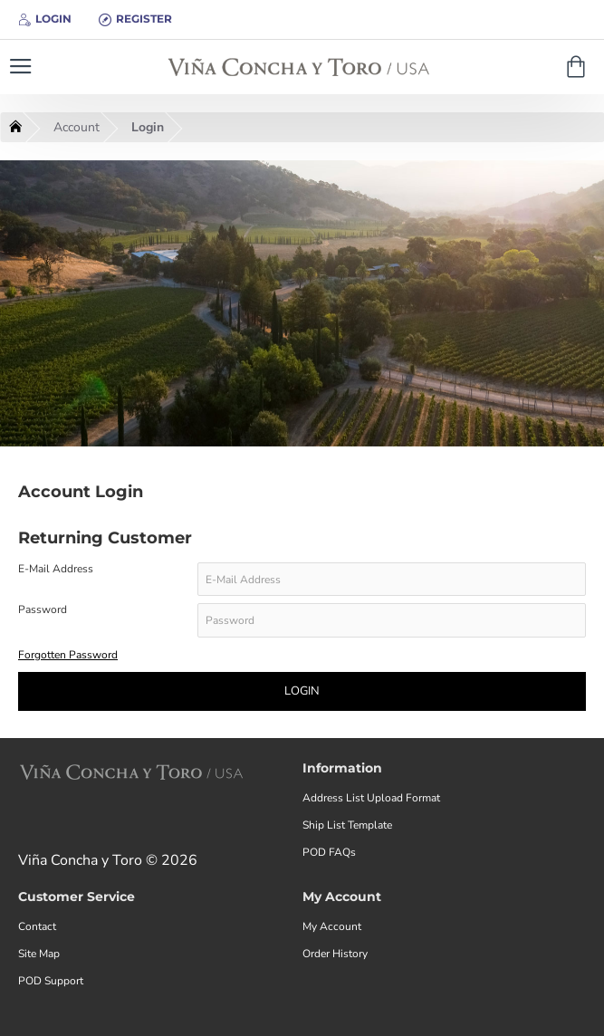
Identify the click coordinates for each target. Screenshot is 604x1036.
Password (42, 611)
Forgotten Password (68, 655)
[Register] (135, 19)
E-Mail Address (55, 569)
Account (76, 127)
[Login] (45, 19)
